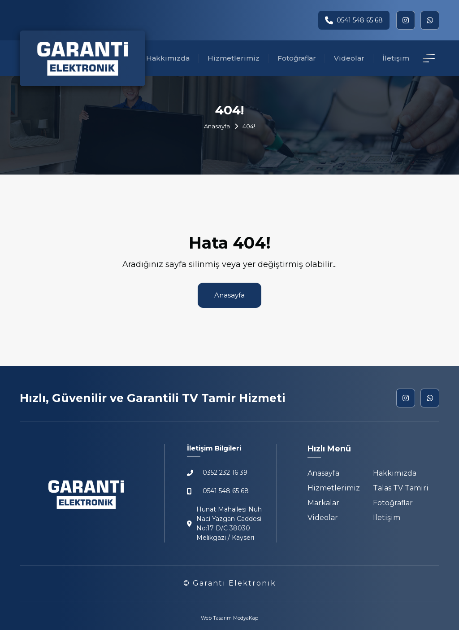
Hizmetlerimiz (234, 58)
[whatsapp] (429, 20)
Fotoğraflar (296, 58)
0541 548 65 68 (354, 20)
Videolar (349, 58)
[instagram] (405, 20)
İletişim (395, 58)
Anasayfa (217, 126)
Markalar (323, 503)
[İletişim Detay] (428, 58)
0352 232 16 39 (217, 472)
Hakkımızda (168, 58)
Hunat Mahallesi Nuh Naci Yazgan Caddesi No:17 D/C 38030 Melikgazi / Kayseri (224, 523)
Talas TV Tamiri (401, 488)
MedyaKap (245, 618)
